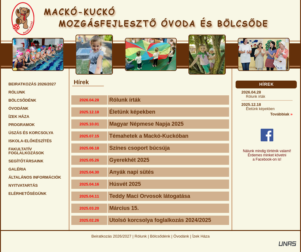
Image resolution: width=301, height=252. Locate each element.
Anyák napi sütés (131, 172)
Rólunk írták (125, 100)
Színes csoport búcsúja (139, 148)
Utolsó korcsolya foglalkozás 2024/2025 (160, 220)
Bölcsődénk (160, 236)
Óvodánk (181, 236)
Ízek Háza (201, 236)
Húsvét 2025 (125, 184)
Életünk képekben (132, 112)
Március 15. (124, 208)
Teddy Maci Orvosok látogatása (149, 196)
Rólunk (141, 236)
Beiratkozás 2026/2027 (112, 236)
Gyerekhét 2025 (129, 160)
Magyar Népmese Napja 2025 (146, 124)
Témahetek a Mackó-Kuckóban (148, 136)
